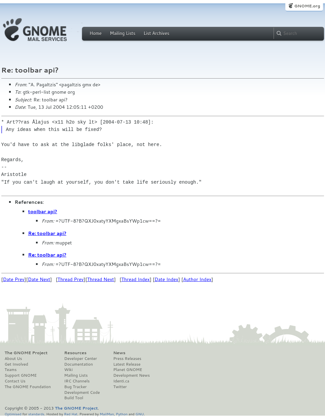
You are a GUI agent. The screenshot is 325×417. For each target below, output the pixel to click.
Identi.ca (121, 381)
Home (96, 33)
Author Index (197, 279)
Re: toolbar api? (47, 233)
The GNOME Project (26, 353)
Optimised (13, 413)
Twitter (120, 386)
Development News (131, 375)
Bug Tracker (75, 386)
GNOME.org (307, 6)
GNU (139, 413)
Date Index (166, 279)
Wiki (68, 369)
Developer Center (80, 358)
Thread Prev (70, 279)
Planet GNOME (127, 369)
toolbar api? (42, 211)
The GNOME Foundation (28, 386)
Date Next (39, 279)
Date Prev (14, 279)
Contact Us (15, 381)
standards (36, 413)
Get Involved (16, 364)
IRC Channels (77, 381)
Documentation (78, 364)
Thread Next (100, 279)
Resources (75, 353)
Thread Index (135, 279)
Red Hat (70, 413)
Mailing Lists (122, 33)
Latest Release (126, 364)
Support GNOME (21, 375)
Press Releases (127, 358)
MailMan (107, 413)
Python (122, 413)
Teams (11, 369)
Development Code (82, 392)
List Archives (156, 33)
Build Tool (73, 398)
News (119, 353)
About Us (13, 358)
